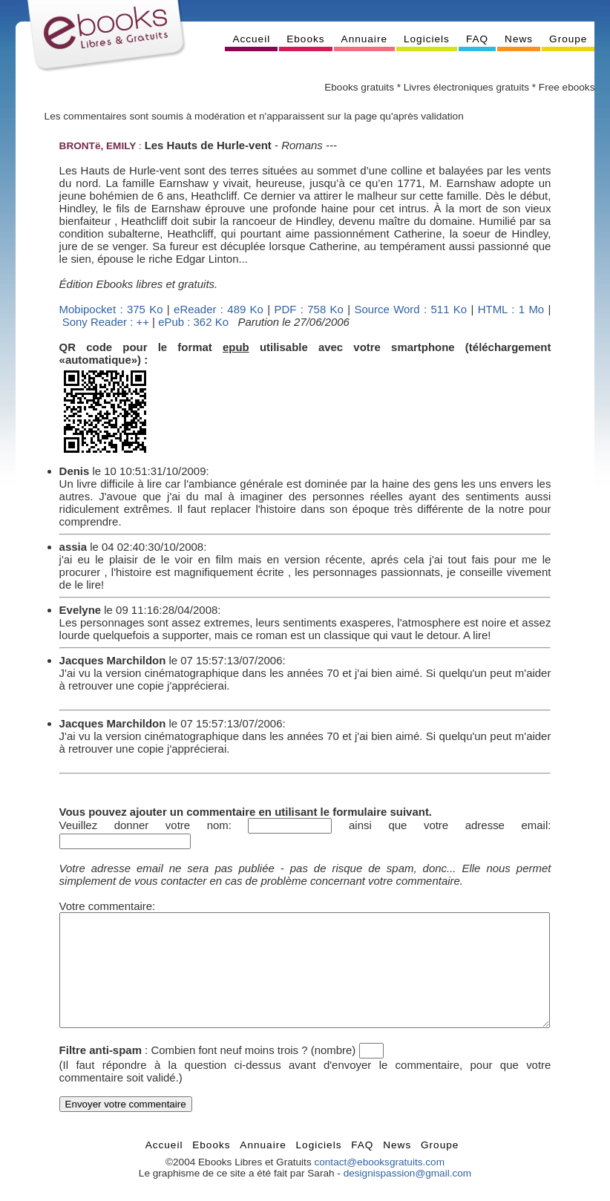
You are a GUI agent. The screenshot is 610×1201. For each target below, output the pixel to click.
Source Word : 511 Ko (410, 309)
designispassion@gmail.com (407, 1195)
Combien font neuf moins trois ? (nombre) (253, 1072)
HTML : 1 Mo (511, 309)
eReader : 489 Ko (218, 309)
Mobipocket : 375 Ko (111, 309)
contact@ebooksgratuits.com (379, 1184)
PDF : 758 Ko (309, 309)
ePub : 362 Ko (193, 321)
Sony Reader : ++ (105, 321)
